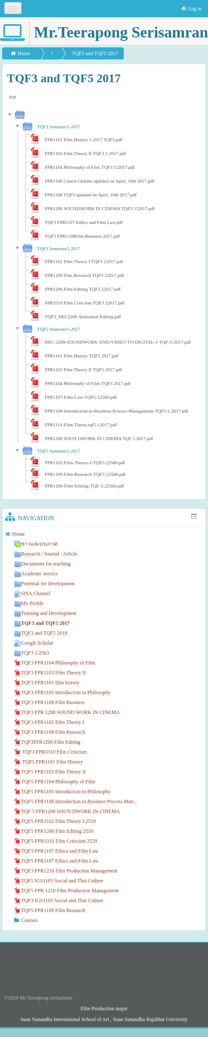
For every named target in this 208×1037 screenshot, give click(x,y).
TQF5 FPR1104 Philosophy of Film (54, 782)
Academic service (36, 574)
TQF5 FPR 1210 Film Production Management (66, 891)
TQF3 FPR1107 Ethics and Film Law (56, 851)
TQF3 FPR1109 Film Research (49, 732)
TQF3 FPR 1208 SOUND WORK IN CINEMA (67, 712)
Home (24, 53)
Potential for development (44, 584)
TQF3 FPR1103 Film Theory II (50, 673)
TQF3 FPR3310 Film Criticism (50, 752)
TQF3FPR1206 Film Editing (47, 742)
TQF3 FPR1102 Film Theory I (49, 722)
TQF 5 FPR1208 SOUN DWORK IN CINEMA (67, 811)
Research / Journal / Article (45, 554)
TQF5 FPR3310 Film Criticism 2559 (55, 841)
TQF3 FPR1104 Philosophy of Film (54, 663)
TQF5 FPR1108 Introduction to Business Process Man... (76, 801)
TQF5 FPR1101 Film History (48, 762)
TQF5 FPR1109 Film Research (49, 910)
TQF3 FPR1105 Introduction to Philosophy (62, 692)
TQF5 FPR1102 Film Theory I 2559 (55, 821)
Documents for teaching (42, 564)
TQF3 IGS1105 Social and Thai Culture (59, 900)
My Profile (28, 603)
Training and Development (45, 613)
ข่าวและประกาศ (36, 544)
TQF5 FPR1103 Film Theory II (50, 772)
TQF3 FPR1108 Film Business (49, 702)
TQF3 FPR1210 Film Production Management (65, 871)
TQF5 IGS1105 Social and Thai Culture (59, 881)
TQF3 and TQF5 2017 (95, 53)
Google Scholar (33, 643)
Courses (29, 920)
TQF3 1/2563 (31, 653)
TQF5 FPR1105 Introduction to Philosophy (62, 792)
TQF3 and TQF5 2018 (40, 633)
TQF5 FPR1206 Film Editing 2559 (53, 831)
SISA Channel (32, 593)
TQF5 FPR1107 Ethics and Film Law (56, 861)
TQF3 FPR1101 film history (47, 683)
